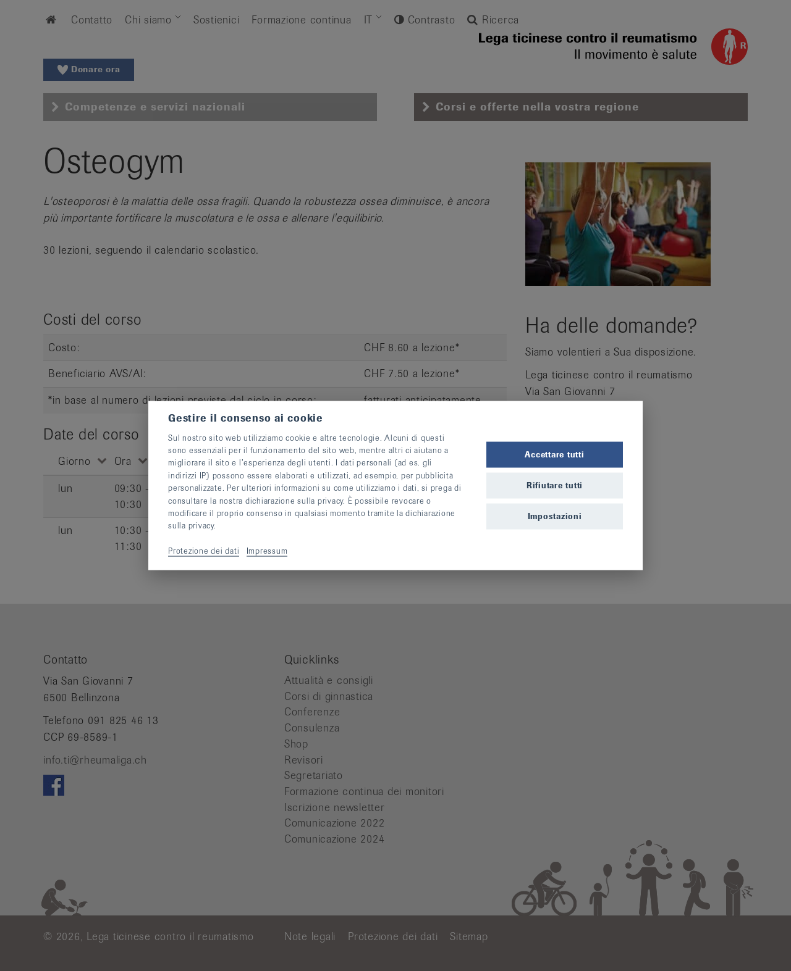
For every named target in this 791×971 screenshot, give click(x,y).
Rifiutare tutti (555, 485)
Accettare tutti (554, 454)
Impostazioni (555, 516)
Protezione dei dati (203, 551)
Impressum (267, 551)
